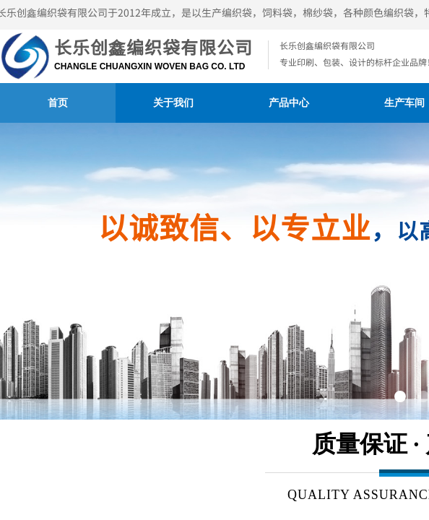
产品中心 (289, 103)
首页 (58, 103)
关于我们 (173, 103)
